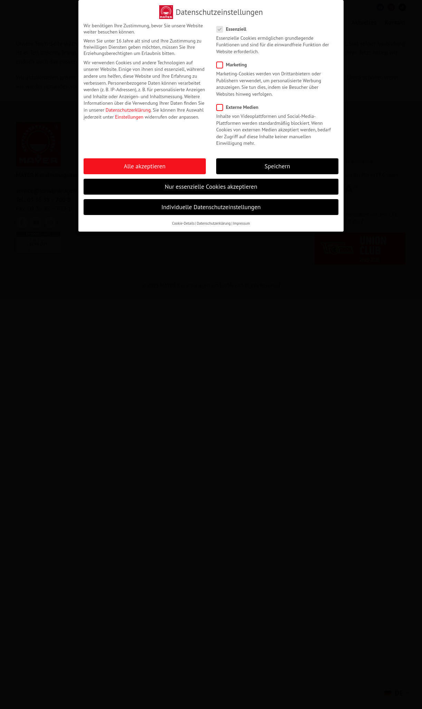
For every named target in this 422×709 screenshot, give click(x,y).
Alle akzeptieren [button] (145, 166)
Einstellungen (129, 117)
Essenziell (233, 29)
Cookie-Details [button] (183, 223)
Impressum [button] (241, 223)
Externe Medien (239, 107)
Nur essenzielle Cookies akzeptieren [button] (211, 186)
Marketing (233, 65)
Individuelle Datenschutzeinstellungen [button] (211, 207)
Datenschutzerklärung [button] (214, 223)
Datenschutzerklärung (128, 110)
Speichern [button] (277, 166)
